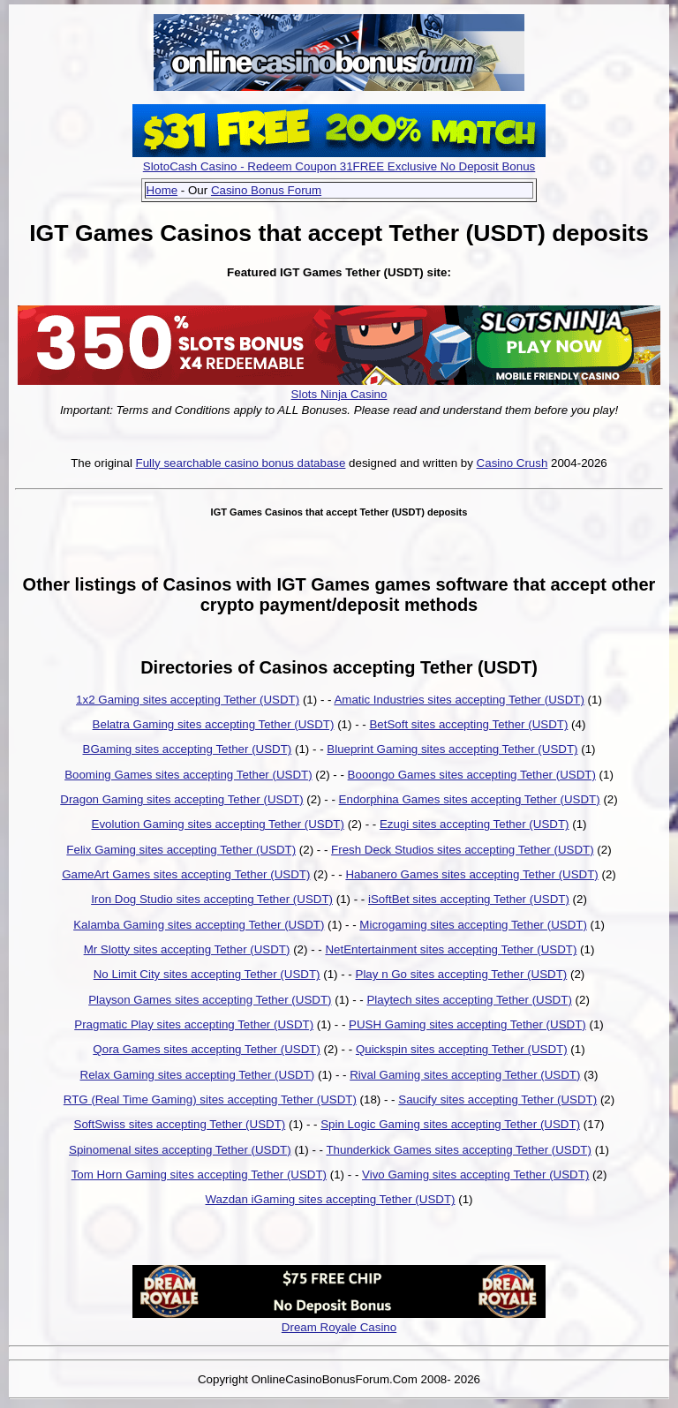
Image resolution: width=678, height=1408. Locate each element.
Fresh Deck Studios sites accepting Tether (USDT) (462, 849)
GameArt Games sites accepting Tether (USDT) (186, 874)
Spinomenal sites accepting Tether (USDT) (180, 1149)
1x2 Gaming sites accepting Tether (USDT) (187, 699)
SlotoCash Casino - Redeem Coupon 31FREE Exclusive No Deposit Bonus (339, 166)
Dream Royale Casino (339, 1327)
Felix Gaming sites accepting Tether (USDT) (181, 849)
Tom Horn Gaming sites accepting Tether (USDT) (199, 1174)
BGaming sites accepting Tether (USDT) (187, 749)
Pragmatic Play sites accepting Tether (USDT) (193, 1024)
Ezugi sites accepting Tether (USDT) (474, 824)
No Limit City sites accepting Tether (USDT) (207, 974)
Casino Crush (512, 463)
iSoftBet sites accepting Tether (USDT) (468, 899)
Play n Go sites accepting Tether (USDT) (462, 974)
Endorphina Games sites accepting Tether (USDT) (469, 799)
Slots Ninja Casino (339, 394)
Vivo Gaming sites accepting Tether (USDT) (475, 1174)
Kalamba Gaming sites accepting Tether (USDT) (198, 924)
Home (162, 190)
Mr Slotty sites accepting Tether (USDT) (187, 949)
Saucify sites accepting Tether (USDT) (497, 1099)
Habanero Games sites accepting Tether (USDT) (471, 874)
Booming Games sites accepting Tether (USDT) (188, 774)
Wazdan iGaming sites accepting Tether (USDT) (331, 1199)
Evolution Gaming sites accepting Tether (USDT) (218, 824)
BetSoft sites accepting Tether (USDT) (468, 724)
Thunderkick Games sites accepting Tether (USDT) (458, 1149)
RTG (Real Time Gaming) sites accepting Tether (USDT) (210, 1099)
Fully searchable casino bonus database (241, 463)
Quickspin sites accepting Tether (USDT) (462, 1049)
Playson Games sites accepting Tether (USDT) (209, 999)
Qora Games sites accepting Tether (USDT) (206, 1049)
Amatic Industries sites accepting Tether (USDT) (459, 699)
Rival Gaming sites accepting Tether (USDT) (465, 1074)
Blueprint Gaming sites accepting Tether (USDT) (452, 749)
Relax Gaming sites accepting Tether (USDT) (197, 1074)
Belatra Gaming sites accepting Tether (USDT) (214, 724)
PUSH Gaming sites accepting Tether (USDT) (467, 1024)
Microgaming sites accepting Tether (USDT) (473, 924)
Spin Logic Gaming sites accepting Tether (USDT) (450, 1124)
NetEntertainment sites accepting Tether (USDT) (450, 949)
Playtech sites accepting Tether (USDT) (468, 999)
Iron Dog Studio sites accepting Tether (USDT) (212, 899)
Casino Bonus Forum (266, 190)
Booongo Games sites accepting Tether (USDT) (472, 774)
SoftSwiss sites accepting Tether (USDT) (180, 1124)
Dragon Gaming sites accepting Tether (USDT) (181, 799)
